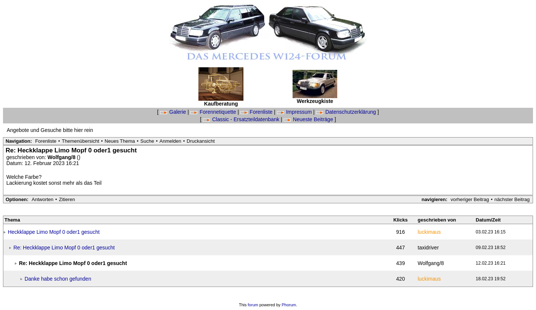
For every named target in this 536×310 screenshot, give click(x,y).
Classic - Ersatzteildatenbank (242, 119)
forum (253, 305)
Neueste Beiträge (309, 119)
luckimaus (429, 232)
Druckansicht (201, 141)
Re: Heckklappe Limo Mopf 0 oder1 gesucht (64, 248)
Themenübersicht (80, 141)
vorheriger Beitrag (469, 199)
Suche (147, 141)
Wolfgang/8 (62, 157)
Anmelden (171, 141)
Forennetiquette (213, 112)
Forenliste (257, 112)
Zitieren (67, 199)
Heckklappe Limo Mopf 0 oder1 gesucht (54, 232)
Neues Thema (120, 141)
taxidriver (428, 248)
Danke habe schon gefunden (58, 279)
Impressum (295, 112)
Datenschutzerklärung (346, 112)
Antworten (43, 199)
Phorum (289, 305)
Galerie (174, 112)
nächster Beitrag (512, 199)
